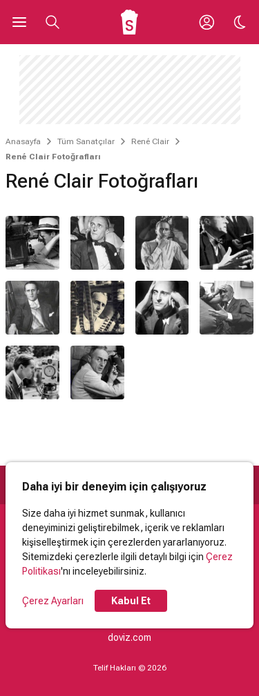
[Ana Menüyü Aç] (19, 22)
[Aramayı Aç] (52, 22)
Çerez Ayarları (53, 600)
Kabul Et (131, 600)
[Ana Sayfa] (129, 22)
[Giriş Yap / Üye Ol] (206, 22)
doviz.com (129, 637)
